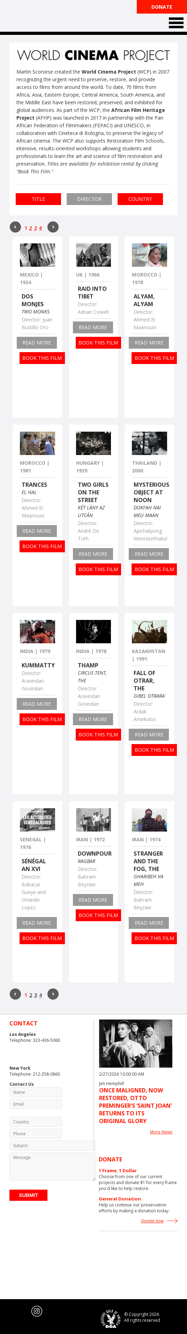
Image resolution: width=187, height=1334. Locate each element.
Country (140, 199)
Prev (15, 227)
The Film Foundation (35, 16)
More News (161, 1132)
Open (176, 22)
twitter (9, 1311)
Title (38, 199)
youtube (23, 1311)
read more (36, 342)
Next (53, 227)
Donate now (152, 1221)
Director (89, 199)
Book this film (42, 358)
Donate (161, 6)
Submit (28, 1195)
